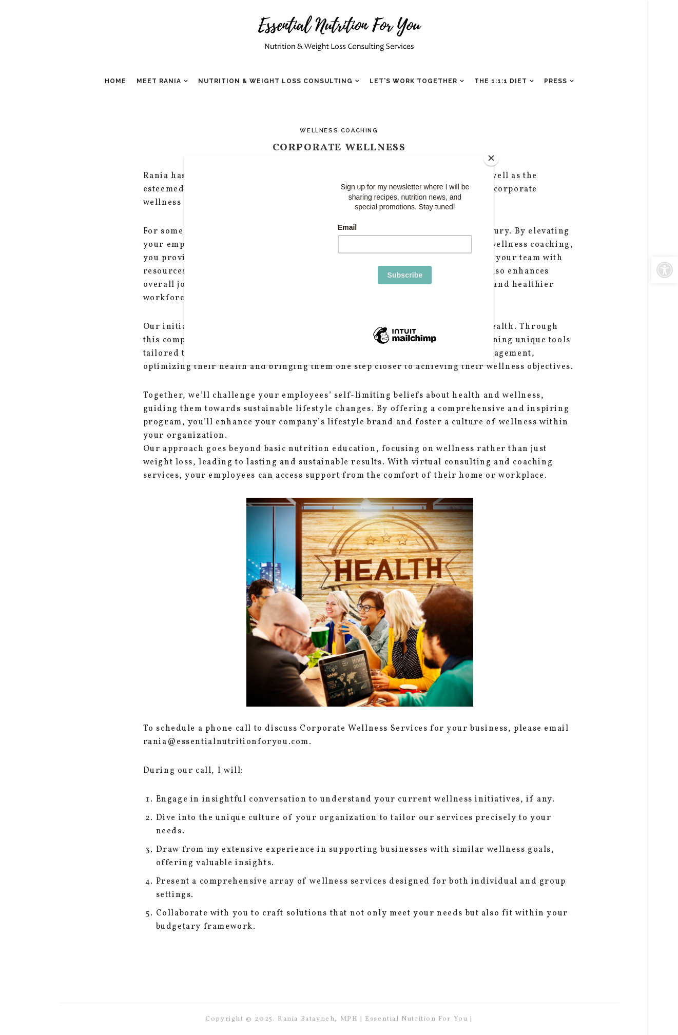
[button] (664, 270)
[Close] (491, 158)
